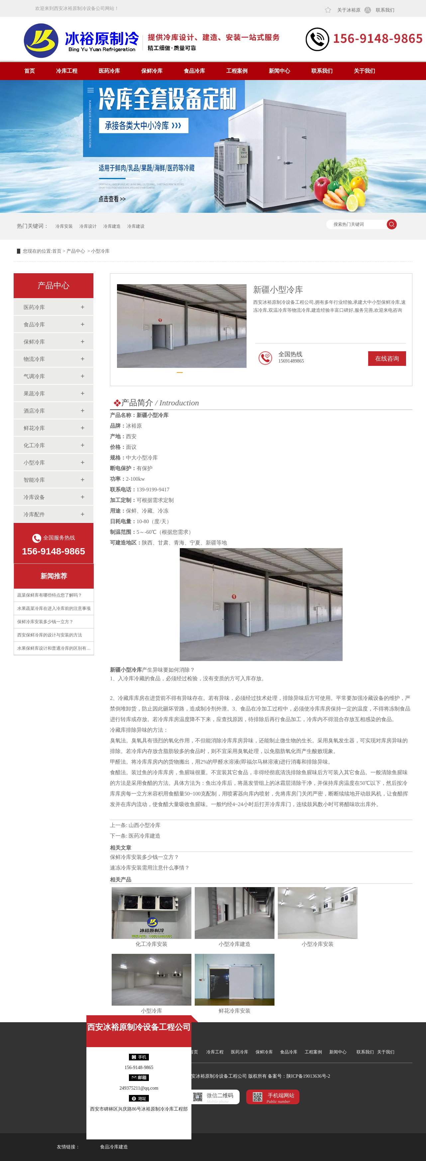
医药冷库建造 (144, 836)
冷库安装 (64, 226)
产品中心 (75, 251)
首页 (29, 71)
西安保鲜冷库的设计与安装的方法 (49, 634)
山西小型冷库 (144, 825)
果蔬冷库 (34, 393)
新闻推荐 (54, 576)
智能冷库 (34, 480)
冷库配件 (34, 514)
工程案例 (237, 71)
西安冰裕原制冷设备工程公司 (139, 1027)
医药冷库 (109, 71)
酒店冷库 (34, 411)
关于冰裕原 (349, 10)
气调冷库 (34, 376)
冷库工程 (66, 71)
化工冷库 (34, 445)
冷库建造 (112, 226)
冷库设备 (34, 497)
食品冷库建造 (114, 1146)
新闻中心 (279, 71)
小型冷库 (34, 462)
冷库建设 (136, 226)
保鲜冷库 (151, 71)
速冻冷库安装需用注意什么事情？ (150, 868)
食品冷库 (194, 71)
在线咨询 (387, 358)
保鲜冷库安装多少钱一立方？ (45, 621)
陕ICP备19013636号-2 (308, 1076)
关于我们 (364, 71)
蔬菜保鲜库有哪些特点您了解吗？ (49, 595)
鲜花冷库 (34, 428)
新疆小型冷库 (126, 670)
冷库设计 (88, 226)
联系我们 (385, 10)
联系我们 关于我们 (375, 1051)
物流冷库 (34, 359)
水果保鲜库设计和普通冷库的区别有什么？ (58, 648)
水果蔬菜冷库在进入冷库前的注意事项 (54, 608)
